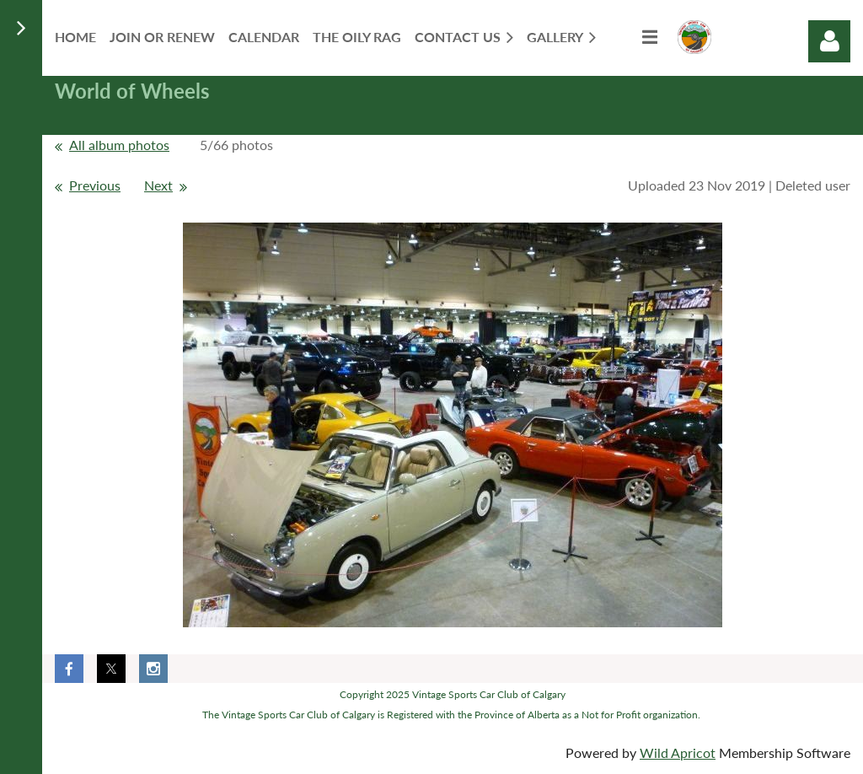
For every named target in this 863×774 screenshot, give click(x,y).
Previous (95, 185)
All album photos (119, 145)
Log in (829, 41)
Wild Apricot (678, 752)
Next (158, 185)
